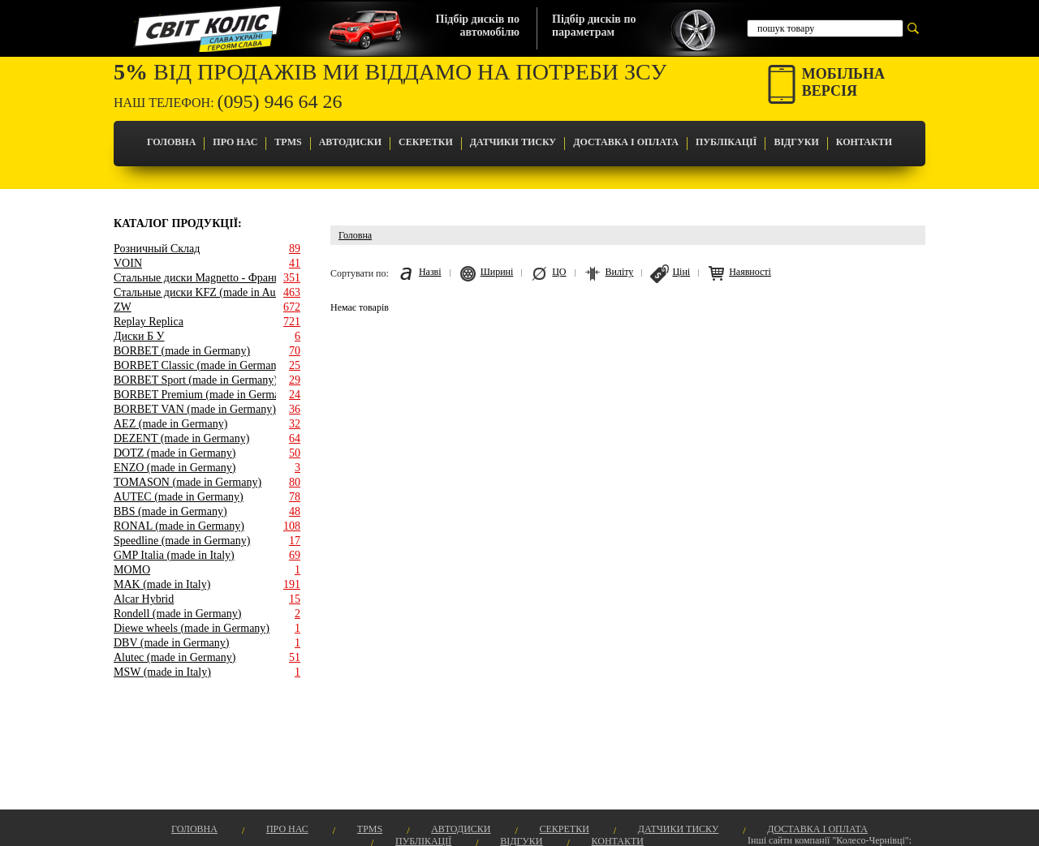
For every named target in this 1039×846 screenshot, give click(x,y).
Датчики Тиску (513, 142)
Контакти (864, 142)
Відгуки (796, 142)
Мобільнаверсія (843, 82)
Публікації (726, 142)
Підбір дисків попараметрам (594, 25)
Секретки (426, 142)
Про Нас (235, 142)
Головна (171, 142)
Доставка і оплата (626, 142)
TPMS (287, 142)
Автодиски (350, 142)
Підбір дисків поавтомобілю (478, 25)
